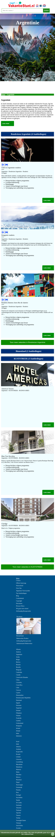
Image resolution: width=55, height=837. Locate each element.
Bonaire (18, 664)
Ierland (18, 728)
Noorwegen (19, 785)
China (17, 680)
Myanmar (19, 779)
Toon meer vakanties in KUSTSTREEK (28, 567)
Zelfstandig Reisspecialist (23, 611)
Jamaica (18, 746)
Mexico (18, 777)
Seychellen (19, 797)
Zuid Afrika (19, 825)
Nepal (17, 782)
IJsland (18, 731)
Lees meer (5, 123)
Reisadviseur (20, 636)
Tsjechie (18, 813)
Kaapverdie (19, 751)
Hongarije (19, 726)
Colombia (19, 682)
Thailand (18, 810)
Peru (17, 792)
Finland (18, 715)
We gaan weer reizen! (22, 608)
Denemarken (19, 695)
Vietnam (18, 823)
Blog (17, 596)
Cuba (17, 687)
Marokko (18, 774)
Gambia (18, 720)
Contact (18, 580)
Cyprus (18, 692)
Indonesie (19, 736)
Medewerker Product (22, 638)
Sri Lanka (19, 802)
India (17, 733)
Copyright (19, 601)
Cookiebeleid (20, 598)
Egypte (18, 703)
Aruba (18, 657)
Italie (17, 744)
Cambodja (19, 672)
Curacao (18, 690)
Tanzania (18, 807)
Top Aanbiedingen (21, 593)
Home (3, 94)
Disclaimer (19, 603)
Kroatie (18, 754)
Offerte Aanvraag (21, 583)
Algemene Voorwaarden (23, 591)
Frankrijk (18, 718)
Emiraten (18, 705)
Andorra (18, 652)
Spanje (18, 800)
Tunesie (18, 815)
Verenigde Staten (21, 820)
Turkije (18, 818)
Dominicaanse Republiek (23, 698)
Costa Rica (19, 685)
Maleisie (18, 769)
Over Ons (19, 588)
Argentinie (19, 654)
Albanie (18, 649)
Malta (17, 772)
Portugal (18, 795)
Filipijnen (19, 713)
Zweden (18, 828)
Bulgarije (18, 670)
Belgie (18, 659)
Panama (18, 790)
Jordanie (18, 749)
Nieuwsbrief (19, 585)
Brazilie (18, 667)
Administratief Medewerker (24, 643)
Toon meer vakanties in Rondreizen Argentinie (27, 342)
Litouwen (19, 759)
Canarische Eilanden (22, 677)
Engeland (18, 708)
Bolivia (18, 662)
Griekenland (19, 723)
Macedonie (19, 764)
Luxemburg (19, 762)
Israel (17, 741)
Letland (18, 757)
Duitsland (19, 700)
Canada (18, 675)
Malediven (19, 767)
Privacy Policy (20, 606)
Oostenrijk (19, 787)
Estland (18, 710)
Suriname (19, 805)
